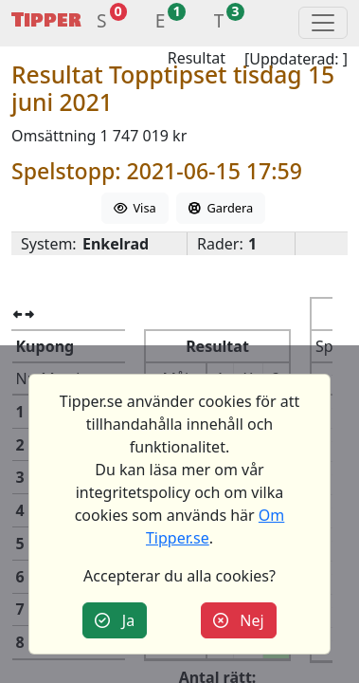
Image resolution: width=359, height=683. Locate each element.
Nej (238, 620)
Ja (115, 620)
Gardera (220, 207)
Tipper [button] (46, 20)
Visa (135, 207)
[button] (102, 23)
